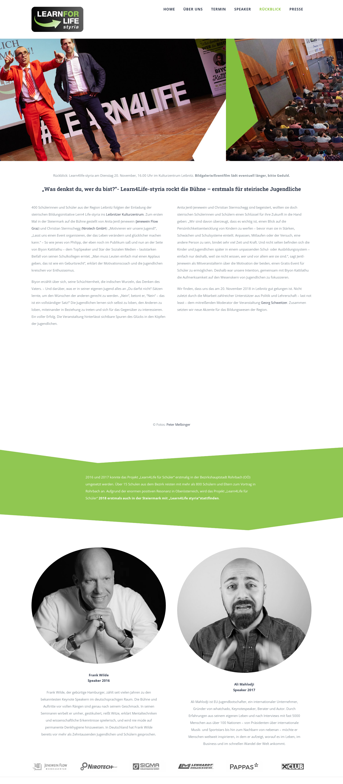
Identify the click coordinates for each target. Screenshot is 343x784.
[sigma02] (147, 762)
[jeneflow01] (50, 762)
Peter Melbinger (178, 424)
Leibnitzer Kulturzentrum (125, 214)
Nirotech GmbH (94, 228)
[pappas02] (244, 762)
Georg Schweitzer (274, 302)
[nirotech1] (98, 762)
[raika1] (293, 762)
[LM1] (196, 762)
